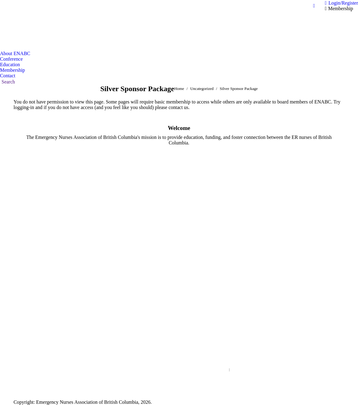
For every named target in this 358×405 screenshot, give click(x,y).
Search (229, 369)
